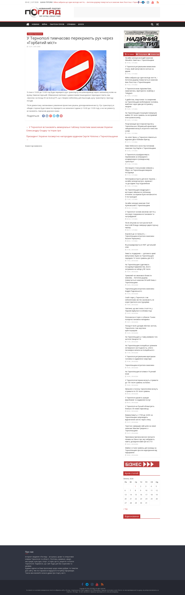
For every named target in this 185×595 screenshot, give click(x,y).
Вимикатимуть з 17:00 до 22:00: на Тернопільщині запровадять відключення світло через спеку (139, 417)
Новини (35, 24)
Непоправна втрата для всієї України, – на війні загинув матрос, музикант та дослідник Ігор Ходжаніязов (141, 181)
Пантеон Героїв (57, 24)
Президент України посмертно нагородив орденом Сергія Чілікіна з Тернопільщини (72, 138)
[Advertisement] (117, 12)
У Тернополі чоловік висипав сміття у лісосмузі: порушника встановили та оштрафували (140, 214)
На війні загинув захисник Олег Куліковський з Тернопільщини (137, 204)
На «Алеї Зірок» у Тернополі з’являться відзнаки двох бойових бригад (140, 138)
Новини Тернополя (35, 34)
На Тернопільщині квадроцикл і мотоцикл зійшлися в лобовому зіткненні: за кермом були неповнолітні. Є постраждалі (141, 193)
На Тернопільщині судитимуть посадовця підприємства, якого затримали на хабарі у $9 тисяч (138, 266)
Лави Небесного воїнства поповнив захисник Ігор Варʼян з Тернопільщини (140, 147)
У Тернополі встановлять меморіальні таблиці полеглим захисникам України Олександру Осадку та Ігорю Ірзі (69, 129)
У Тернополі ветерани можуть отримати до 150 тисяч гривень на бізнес (141, 381)
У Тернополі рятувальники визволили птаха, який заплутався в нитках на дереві (140, 68)
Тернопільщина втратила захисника (139, 365)
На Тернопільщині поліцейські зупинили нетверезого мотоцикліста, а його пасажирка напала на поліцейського (141, 347)
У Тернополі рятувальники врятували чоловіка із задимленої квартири (140, 357)
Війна (44, 24)
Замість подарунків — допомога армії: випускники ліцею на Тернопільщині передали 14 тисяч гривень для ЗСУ (140, 255)
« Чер (125, 509)
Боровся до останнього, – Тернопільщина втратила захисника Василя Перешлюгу (139, 236)
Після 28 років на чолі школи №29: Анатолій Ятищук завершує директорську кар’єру (141, 225)
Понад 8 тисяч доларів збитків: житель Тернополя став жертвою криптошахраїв (141, 328)
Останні (129, 54)
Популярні (141, 54)
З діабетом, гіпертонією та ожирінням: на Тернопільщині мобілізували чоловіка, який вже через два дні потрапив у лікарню (141, 103)
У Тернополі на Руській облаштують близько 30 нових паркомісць (139, 407)
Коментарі (153, 54)
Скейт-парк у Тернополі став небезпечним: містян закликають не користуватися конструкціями (139, 299)
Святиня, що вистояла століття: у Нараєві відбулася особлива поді (138, 309)
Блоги (81, 24)
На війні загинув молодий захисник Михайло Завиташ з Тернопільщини (139, 59)
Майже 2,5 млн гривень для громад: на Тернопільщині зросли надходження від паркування (141, 450)
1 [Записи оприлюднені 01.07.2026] (135, 486)
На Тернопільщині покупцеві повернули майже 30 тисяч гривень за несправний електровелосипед (141, 115)
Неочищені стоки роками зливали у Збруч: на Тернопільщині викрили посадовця (139, 170)
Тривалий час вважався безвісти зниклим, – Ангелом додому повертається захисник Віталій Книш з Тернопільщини (140, 279)
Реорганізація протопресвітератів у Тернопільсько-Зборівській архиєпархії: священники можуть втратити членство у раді (141, 127)
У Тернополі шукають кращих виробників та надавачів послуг (138, 399)
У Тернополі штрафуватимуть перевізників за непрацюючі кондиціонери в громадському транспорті (137, 158)
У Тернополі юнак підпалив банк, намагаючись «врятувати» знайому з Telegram (140, 90)
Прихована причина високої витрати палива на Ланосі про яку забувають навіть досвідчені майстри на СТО (140, 439)
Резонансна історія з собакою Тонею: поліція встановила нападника (140, 318)
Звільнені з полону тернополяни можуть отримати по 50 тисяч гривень (141, 390)
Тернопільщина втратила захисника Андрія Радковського (139, 290)
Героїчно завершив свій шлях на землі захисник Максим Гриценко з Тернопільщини (140, 428)
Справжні (71, 24)
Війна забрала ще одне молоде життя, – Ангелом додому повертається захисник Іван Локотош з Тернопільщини (99, 2)
